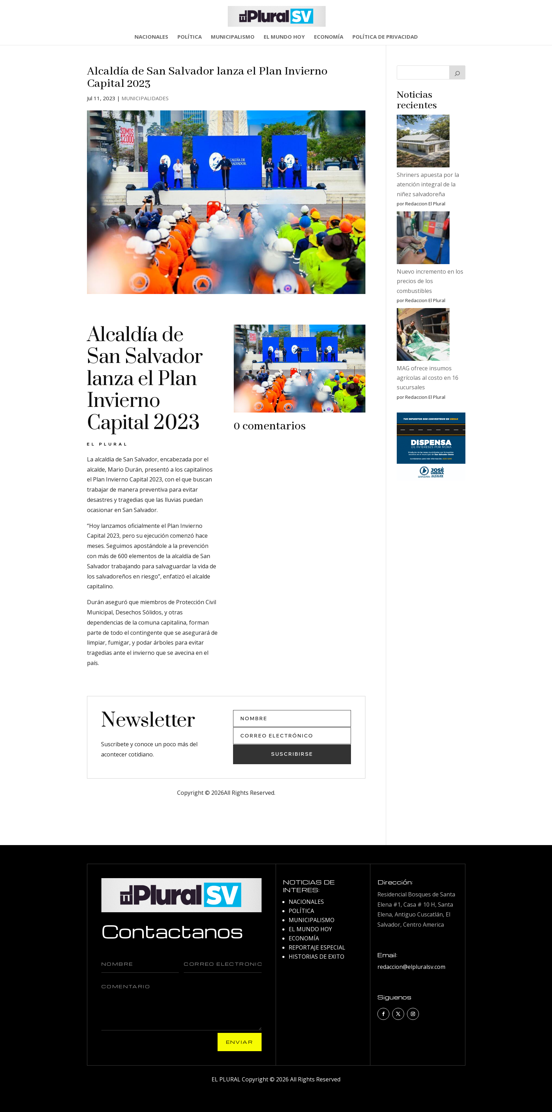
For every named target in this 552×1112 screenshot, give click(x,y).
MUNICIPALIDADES (145, 98)
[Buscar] (457, 72)
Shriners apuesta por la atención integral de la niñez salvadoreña (428, 184)
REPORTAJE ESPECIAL (317, 947)
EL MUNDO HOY (284, 37)
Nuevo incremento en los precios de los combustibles (430, 281)
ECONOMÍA (328, 37)
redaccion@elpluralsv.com (411, 967)
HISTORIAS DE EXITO (316, 956)
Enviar (239, 1042)
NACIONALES (151, 37)
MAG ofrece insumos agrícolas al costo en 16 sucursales (427, 377)
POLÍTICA (189, 37)
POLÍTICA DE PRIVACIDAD (385, 37)
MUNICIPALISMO (233, 37)
